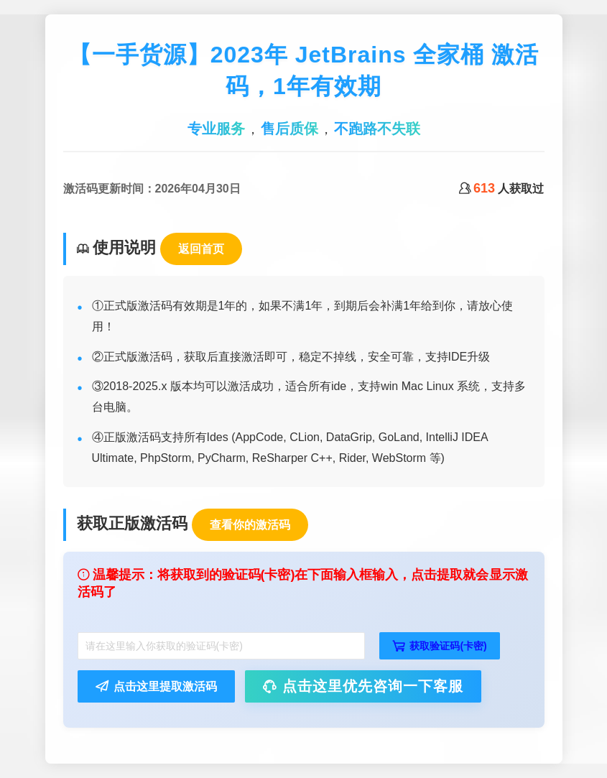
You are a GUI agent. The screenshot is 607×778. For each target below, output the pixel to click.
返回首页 (201, 249)
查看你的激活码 (250, 525)
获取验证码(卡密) (439, 645)
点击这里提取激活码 (156, 686)
